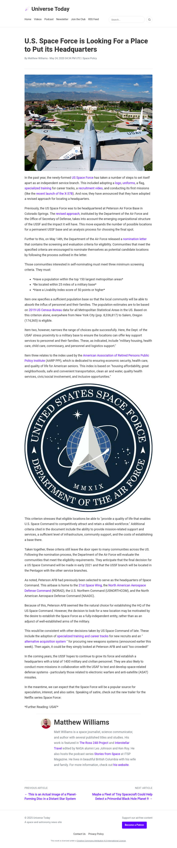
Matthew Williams (38, 58)
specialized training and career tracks (82, 636)
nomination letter (135, 239)
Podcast (49, 19)
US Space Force (83, 177)
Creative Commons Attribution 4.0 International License (101, 840)
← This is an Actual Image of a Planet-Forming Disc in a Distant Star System (51, 796)
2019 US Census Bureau (45, 310)
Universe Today (47, 9)
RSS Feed (93, 19)
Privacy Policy (96, 834)
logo (118, 183)
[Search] (149, 19)
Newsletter (62, 19)
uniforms (129, 183)
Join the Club (78, 19)
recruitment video (90, 188)
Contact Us (79, 834)
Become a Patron (134, 825)
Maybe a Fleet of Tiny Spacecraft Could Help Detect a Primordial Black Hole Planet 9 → (122, 796)
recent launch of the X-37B (54, 193)
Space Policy (90, 58)
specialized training (38, 188)
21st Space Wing (90, 585)
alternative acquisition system (45, 641)
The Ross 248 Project (94, 743)
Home (28, 19)
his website (121, 765)
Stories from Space (107, 754)
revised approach (68, 213)
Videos (38, 19)
